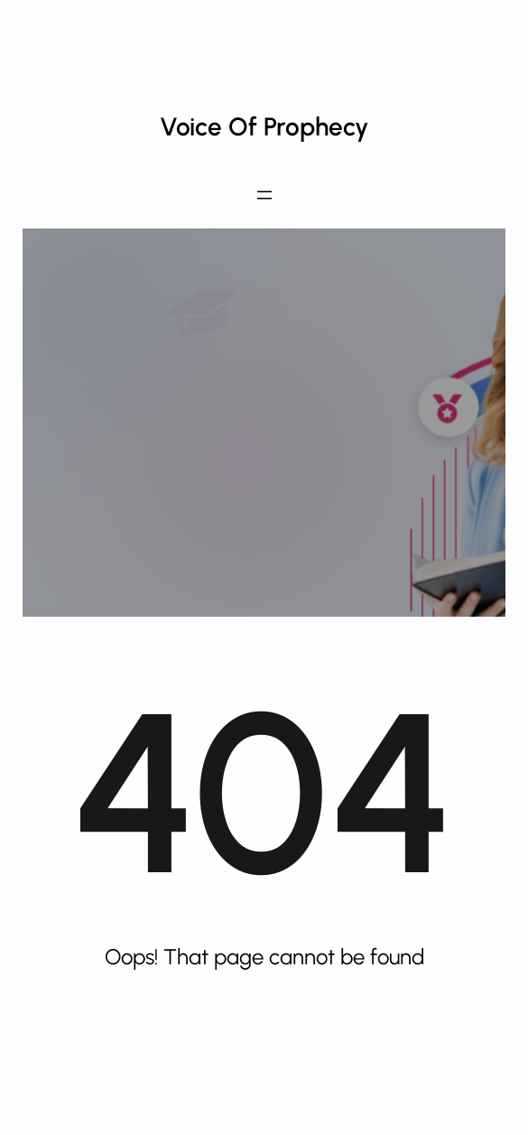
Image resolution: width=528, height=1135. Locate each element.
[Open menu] (264, 195)
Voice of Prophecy (264, 126)
